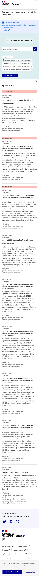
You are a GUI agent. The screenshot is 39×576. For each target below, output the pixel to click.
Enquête (5, 30)
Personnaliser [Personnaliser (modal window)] (29, 572)
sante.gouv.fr (23, 546)
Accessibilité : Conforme (9, 559)
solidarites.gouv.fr (8, 546)
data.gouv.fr (6, 550)
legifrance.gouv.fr (8, 554)
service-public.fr (24, 554)
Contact (21, 559)
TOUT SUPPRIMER (9, 75)
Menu (36, 3)
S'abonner (30, 559)
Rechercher (30, 3)
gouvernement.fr (20, 550)
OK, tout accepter (12, 572)
